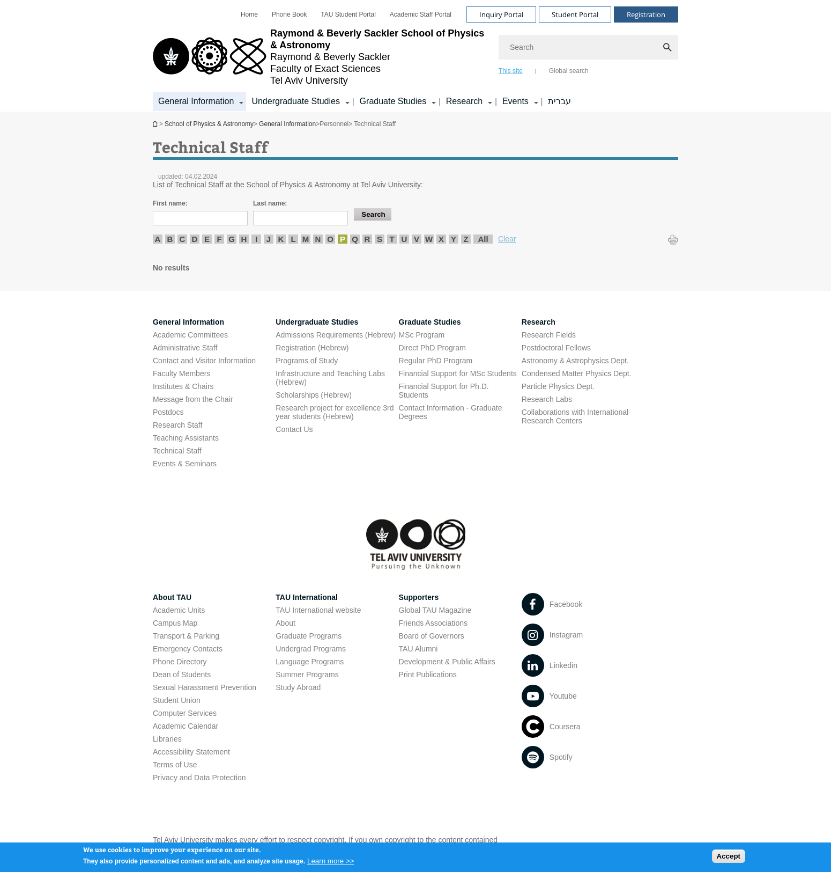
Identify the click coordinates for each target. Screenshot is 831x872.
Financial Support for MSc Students (458, 373)
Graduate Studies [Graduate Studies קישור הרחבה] (393, 101)
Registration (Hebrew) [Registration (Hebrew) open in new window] (312, 347)
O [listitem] (330, 239)
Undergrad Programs (311, 648)
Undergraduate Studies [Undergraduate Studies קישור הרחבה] (295, 101)
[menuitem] (249, 14)
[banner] (415, 56)
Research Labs (547, 399)
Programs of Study (307, 360)
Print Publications (428, 674)
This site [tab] (511, 71)
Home (249, 14)
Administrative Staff (185, 347)
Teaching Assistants (186, 438)
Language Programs (310, 661)
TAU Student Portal (348, 14)
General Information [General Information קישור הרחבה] (196, 101)
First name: (170, 203)
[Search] (588, 47)
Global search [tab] (569, 71)
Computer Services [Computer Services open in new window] (185, 713)
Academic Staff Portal (420, 14)
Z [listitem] (465, 239)
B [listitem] (170, 239)
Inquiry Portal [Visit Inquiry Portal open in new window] (501, 14)
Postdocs (168, 412)
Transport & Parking (186, 636)
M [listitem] (305, 239)
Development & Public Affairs (447, 661)
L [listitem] (293, 239)
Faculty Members (181, 373)
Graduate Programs (309, 636)
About (285, 623)
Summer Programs (307, 674)
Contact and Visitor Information (204, 360)
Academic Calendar (185, 726)
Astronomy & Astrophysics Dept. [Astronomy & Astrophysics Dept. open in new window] (575, 360)
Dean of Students (182, 674)
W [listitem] (429, 239)
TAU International (307, 597)
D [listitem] (195, 239)
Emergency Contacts (187, 648)
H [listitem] (244, 239)
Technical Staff (177, 450)
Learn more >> (330, 864)
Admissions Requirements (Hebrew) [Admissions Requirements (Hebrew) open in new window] (336, 335)
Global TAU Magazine (435, 610)
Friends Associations (433, 623)
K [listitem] (281, 239)
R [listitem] (367, 239)
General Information (287, 124)
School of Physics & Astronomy (156, 124)
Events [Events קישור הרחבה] (515, 101)
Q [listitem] (355, 239)
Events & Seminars (185, 463)
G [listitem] (231, 239)
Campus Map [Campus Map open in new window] (175, 623)
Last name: (270, 203)
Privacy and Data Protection (199, 777)
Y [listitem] (453, 239)
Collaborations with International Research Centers (575, 416)
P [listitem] (342, 239)
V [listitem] (416, 239)
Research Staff (177, 425)
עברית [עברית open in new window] (559, 101)
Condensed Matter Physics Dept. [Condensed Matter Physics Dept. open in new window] (577, 373)
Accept (728, 858)
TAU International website (318, 610)
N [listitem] (318, 239)
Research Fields (549, 335)
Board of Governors (431, 636)
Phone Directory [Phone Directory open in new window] (179, 661)
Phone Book (289, 14)
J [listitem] (268, 239)
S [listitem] (379, 239)
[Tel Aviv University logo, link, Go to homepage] (320, 56)
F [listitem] (219, 239)
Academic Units (179, 610)
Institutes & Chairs (183, 386)
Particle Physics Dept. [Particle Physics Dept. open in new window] (558, 386)
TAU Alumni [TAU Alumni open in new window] (418, 648)
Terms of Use (175, 764)
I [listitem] (256, 239)
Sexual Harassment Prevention (204, 687)
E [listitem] (207, 239)
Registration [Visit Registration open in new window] (646, 14)
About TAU (172, 597)
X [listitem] (441, 239)
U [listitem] (404, 239)
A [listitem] (158, 239)
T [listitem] (391, 239)
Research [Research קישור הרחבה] (464, 101)
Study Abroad (298, 687)
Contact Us (294, 429)
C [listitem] (183, 239)
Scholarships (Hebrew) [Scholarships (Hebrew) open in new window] (314, 395)
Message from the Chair (193, 399)
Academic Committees (190, 335)
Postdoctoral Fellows (556, 347)
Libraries (167, 739)
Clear (507, 239)
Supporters (419, 597)
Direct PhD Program (432, 347)
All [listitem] (483, 239)
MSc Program (422, 335)
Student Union (177, 700)
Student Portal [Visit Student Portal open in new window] (575, 14)
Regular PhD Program (436, 360)
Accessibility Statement (191, 752)
